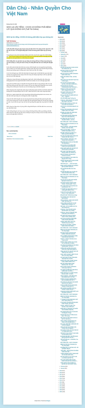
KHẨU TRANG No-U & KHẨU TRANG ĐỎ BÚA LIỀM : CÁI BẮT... (68, 273)
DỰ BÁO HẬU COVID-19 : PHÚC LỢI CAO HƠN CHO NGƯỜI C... (68, 104)
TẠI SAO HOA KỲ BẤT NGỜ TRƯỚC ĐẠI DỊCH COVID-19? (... (68, 180)
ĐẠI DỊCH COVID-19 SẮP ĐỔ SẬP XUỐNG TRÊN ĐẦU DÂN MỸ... (68, 233)
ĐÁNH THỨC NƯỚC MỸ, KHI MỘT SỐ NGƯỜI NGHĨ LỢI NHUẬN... (69, 149)
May (62, 61)
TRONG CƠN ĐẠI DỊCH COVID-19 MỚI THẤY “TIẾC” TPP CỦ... (69, 161)
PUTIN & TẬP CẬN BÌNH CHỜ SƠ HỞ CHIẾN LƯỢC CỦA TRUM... (69, 110)
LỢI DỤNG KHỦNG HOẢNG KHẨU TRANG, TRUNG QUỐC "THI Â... (68, 183)
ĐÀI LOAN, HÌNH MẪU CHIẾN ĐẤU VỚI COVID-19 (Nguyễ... (69, 324)
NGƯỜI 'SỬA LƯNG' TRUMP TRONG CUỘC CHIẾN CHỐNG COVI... (68, 261)
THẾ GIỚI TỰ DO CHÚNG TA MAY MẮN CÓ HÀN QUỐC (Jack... (69, 334)
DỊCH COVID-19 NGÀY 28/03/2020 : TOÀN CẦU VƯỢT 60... (68, 267)
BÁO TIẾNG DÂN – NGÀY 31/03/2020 (68, 121)
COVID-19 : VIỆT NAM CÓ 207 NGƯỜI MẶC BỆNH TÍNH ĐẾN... (69, 101)
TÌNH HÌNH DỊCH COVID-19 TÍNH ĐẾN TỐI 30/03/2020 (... (69, 142)
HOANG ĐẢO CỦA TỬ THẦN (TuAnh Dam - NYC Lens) (68, 315)
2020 (61, 50)
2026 (61, 39)
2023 (61, 45)
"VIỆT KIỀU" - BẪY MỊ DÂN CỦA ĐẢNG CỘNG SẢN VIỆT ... (69, 351)
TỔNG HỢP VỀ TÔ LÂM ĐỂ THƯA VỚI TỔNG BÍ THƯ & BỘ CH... (69, 252)
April (62, 63)
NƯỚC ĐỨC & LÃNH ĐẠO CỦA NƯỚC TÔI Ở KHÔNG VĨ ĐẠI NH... (69, 309)
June (62, 60)
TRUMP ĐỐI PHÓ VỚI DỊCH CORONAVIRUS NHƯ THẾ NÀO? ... (69, 86)
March (62, 65)
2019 (61, 370)
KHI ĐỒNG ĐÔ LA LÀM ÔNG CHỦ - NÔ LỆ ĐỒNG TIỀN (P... (69, 348)
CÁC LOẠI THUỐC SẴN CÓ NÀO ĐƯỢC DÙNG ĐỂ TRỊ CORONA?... (68, 360)
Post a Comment (12, 133)
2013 (61, 382)
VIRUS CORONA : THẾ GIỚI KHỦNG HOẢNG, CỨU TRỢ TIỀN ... (68, 127)
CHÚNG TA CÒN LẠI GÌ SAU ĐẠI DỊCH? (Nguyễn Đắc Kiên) (67, 89)
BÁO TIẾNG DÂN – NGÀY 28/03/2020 (68, 294)
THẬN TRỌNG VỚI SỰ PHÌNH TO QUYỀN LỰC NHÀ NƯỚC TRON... (68, 363)
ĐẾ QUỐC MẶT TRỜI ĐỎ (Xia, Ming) (68, 195)
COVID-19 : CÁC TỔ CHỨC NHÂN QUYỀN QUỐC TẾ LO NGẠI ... (68, 210)
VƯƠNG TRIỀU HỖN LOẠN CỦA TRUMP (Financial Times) (67, 222)
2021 (61, 48)
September (63, 54)
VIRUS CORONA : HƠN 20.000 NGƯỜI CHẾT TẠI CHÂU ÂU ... (69, 201)
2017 (61, 374)
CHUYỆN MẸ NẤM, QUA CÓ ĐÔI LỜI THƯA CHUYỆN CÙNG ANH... (68, 172)
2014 (61, 380)
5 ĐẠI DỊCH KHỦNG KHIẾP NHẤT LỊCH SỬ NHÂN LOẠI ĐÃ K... (69, 292)
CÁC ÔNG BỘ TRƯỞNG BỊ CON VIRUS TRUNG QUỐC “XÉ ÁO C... (69, 246)
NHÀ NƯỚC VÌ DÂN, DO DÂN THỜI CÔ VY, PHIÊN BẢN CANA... (69, 331)
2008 (61, 391)
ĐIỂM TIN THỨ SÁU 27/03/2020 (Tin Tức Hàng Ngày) (68, 345)
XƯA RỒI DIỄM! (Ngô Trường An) (68, 98)
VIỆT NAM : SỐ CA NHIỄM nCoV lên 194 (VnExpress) (68, 207)
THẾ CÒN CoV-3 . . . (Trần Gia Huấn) (68, 163)
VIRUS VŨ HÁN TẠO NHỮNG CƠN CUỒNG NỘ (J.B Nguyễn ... (68, 328)
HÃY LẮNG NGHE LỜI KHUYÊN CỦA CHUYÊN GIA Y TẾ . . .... (68, 186)
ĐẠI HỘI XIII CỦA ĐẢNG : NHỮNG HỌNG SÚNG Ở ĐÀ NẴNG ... (68, 225)
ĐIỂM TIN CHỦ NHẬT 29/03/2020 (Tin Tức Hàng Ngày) (68, 230)
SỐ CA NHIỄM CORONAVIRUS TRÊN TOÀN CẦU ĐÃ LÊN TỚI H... (68, 236)
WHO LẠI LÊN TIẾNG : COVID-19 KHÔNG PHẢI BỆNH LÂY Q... (68, 130)
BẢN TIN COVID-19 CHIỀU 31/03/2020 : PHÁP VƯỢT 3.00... (69, 74)
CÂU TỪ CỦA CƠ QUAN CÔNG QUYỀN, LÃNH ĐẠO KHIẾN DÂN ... (69, 83)
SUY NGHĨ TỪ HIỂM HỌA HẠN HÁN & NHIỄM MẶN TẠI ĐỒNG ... (69, 270)
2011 (61, 385)
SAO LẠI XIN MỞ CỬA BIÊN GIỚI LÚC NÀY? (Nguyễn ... (69, 96)
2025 (61, 41)
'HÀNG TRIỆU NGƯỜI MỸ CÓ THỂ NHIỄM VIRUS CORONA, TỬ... (68, 204)
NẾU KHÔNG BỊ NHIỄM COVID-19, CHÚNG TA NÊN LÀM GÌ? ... (68, 289)
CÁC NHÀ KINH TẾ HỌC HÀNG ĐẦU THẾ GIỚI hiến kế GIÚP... (68, 258)
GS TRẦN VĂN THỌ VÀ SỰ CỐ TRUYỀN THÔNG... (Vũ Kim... (67, 119)
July (62, 58)
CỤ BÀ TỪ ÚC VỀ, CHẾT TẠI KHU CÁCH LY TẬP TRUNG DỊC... (68, 192)
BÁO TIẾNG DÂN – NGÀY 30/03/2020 (68, 174)
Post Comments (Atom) (18, 138)
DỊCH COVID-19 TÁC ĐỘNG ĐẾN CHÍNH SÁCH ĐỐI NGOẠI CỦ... (68, 146)
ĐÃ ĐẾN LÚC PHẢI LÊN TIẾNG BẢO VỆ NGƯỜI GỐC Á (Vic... (68, 113)
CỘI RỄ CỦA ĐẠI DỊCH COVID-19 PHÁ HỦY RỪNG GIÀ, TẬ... (69, 68)
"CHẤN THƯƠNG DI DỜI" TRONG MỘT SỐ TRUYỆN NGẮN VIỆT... (69, 354)
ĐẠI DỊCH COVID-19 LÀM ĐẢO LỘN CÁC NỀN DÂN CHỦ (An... (68, 71)
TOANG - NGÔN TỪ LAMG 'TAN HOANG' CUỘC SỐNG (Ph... (67, 306)
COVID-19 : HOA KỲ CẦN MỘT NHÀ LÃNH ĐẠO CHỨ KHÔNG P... (68, 213)
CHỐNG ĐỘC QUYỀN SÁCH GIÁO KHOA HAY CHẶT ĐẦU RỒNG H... (68, 249)
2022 (61, 47)
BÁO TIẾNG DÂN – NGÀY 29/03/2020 (68, 227)
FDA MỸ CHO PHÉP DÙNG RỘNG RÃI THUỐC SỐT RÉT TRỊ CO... (69, 136)
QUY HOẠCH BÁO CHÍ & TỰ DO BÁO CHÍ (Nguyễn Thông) (69, 312)
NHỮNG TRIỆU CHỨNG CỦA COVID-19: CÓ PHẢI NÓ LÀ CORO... (68, 242)
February (63, 366)
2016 (61, 376)
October (63, 52)
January (63, 368)
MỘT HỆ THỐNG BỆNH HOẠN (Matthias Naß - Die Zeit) (67, 264)
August (62, 56)
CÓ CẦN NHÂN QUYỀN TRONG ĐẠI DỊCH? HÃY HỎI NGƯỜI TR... (68, 116)
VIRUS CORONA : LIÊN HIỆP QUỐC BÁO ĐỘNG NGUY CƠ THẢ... (68, 276)
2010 (61, 387)
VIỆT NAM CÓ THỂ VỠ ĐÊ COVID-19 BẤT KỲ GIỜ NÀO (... (68, 318)
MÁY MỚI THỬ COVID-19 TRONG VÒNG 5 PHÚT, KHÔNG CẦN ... (68, 216)
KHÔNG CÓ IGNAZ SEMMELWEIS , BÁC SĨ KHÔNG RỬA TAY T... (68, 279)
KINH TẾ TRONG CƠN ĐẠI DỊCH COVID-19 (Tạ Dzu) (67, 155)
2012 (61, 384)
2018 (61, 372)
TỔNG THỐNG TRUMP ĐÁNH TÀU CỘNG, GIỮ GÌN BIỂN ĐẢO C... (68, 321)
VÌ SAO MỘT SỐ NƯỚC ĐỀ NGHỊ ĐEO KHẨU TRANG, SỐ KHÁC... (69, 303)
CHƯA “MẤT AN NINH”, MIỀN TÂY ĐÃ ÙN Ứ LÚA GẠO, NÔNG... (69, 255)
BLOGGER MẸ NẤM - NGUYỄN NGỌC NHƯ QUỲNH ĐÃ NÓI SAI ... (69, 337)
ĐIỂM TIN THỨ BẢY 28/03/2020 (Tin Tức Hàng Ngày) (68, 297)
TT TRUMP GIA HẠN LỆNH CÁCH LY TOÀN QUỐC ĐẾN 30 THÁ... (68, 189)
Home (30, 136)
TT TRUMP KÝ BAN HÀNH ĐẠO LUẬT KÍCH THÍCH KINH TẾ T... (69, 300)
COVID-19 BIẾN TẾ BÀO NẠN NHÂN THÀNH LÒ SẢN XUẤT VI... (68, 286)
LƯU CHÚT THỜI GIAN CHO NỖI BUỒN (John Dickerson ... (67, 93)
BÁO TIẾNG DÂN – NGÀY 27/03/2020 (68, 342)
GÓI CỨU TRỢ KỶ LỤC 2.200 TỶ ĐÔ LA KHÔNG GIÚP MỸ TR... (68, 357)
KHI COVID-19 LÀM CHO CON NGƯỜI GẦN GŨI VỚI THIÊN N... (69, 282)
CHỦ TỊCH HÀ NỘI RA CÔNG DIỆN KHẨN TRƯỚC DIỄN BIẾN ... (68, 219)
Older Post (50, 136)
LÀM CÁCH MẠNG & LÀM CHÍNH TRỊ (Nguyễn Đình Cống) (69, 158)
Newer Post (9, 136)
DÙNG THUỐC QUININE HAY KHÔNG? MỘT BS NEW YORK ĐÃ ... (69, 166)
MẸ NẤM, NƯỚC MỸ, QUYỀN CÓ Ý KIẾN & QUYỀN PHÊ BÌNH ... (68, 133)
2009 (61, 389)
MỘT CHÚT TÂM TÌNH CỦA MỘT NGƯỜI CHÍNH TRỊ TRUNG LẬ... (68, 152)
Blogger (48, 400)
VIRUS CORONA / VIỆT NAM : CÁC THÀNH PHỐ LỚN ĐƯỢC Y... (68, 139)
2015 (61, 378)
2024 (61, 43)
